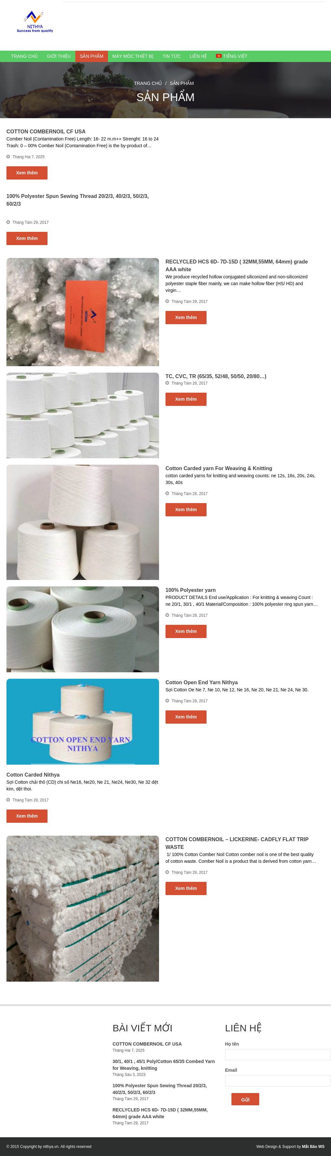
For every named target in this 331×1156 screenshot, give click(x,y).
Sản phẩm (91, 56)
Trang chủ (24, 56)
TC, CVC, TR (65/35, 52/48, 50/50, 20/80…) (216, 376)
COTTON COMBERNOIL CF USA (46, 131)
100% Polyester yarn (191, 590)
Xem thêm (27, 172)
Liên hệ (198, 56)
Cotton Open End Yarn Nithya (202, 682)
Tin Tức (172, 56)
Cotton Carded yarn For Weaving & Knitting (219, 468)
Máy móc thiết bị (133, 56)
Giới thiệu (59, 56)
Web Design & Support (276, 1146)
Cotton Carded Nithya (32, 775)
